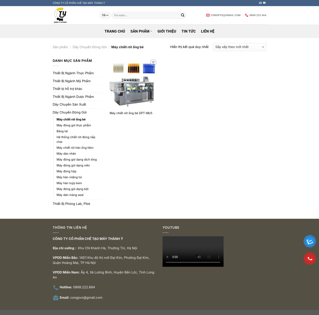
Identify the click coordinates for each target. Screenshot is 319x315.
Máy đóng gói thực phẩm (74, 125)
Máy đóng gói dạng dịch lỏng (77, 159)
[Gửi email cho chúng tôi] (260, 3)
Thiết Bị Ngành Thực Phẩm (73, 73)
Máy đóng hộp (66, 171)
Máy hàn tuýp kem (69, 183)
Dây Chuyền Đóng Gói (90, 47)
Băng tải (62, 131)
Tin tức (188, 31)
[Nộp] (182, 15)
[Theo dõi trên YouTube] (264, 3)
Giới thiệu (166, 31)
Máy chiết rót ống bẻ (71, 119)
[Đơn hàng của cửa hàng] (239, 47)
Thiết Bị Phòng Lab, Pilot (71, 204)
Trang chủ (115, 31)
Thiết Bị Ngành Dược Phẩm (73, 97)
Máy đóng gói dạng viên (73, 165)
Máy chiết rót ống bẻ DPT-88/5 (131, 113)
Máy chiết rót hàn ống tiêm (75, 147)
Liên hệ (207, 31)
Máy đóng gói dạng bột (72, 189)
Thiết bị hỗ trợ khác (67, 89)
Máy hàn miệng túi (69, 177)
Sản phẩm (141, 31)
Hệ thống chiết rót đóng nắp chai (76, 139)
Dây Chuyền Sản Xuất (69, 104)
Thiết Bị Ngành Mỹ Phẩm (72, 81)
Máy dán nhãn (66, 153)
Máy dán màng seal (70, 195)
